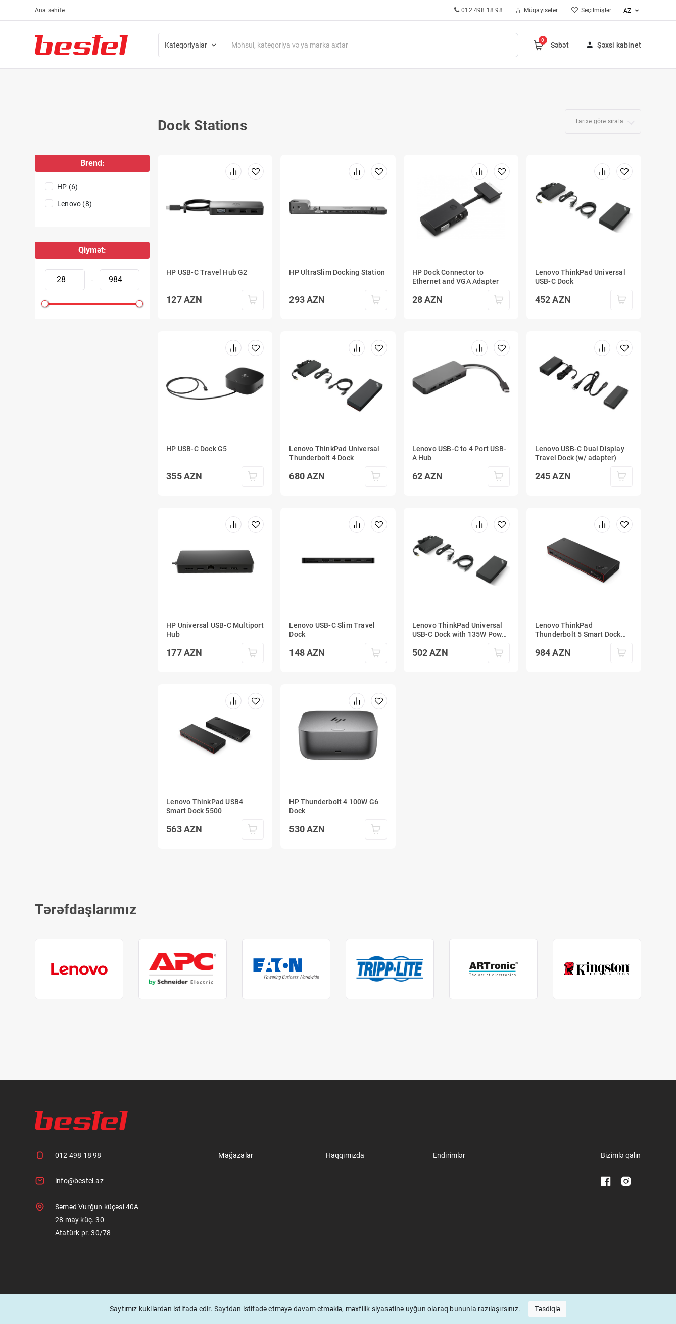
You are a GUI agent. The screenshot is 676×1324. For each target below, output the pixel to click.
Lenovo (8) (74, 204)
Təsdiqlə (547, 1309)
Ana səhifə (50, 10)
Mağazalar (235, 1155)
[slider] (45, 303)
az (632, 10)
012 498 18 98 (78, 1155)
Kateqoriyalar (192, 45)
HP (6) (67, 187)
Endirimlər (449, 1155)
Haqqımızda (345, 1155)
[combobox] (603, 121)
